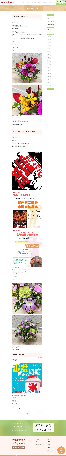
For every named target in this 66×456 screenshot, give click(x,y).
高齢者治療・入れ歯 (51, 447)
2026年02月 (49, 39)
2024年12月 (49, 60)
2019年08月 (49, 85)
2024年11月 (49, 61)
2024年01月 (49, 64)
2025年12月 (49, 42)
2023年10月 (49, 67)
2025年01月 (49, 58)
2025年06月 (49, 51)
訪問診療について (50, 451)
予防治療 (49, 444)
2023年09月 (49, 69)
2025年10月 (49, 45)
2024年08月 (49, 63)
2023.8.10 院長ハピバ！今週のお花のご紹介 (24, 131)
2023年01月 (49, 79)
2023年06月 (49, 73)
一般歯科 (49, 441)
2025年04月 (49, 54)
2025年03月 (49, 55)
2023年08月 (49, 70)
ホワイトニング (50, 448)
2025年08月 (49, 48)
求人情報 (36, 447)
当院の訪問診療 (50, 450)
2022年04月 (49, 82)
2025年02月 (49, 57)
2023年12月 (49, 66)
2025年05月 (49, 52)
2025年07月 (49, 49)
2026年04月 (49, 36)
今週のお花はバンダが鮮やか (20, 16)
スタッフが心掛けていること (40, 444)
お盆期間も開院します (18, 354)
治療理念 (36, 441)
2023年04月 (49, 76)
